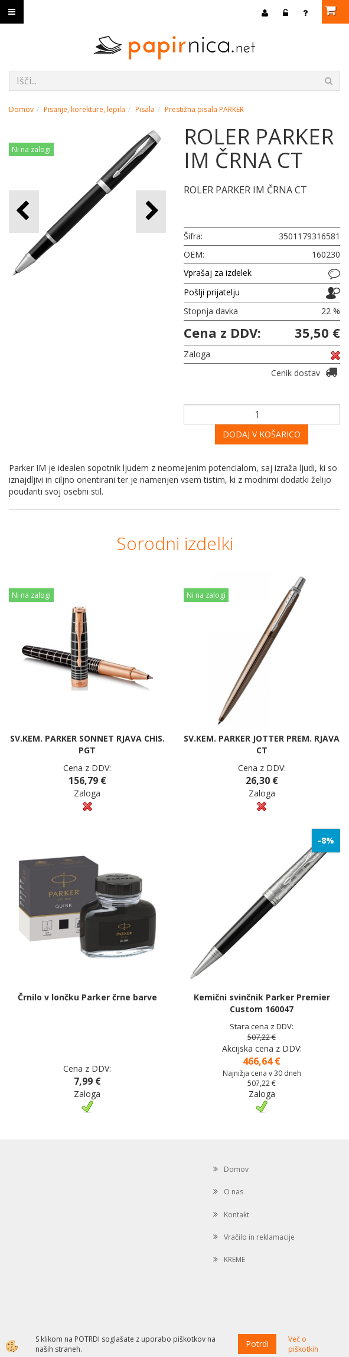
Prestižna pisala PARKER (204, 109)
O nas (233, 1192)
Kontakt (236, 1215)
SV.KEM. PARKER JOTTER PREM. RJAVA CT (262, 744)
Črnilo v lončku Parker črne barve (87, 997)
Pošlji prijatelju (212, 292)
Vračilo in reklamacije (259, 1237)
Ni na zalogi (31, 149)
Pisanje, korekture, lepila (84, 109)
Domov (21, 109)
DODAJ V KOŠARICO (262, 434)
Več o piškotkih (303, 1344)
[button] (151, 211)
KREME (234, 1259)
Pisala (145, 109)
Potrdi (257, 1343)
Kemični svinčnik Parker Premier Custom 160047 (262, 1003)
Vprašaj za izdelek (218, 272)
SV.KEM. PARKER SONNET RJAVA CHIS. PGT (87, 744)
